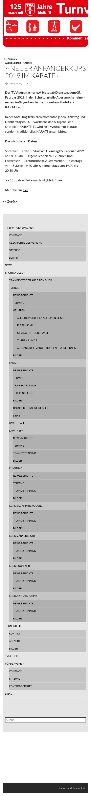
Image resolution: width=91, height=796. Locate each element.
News (8, 265)
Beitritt (14, 257)
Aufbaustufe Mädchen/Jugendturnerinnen (46, 348)
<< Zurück (10, 59)
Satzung (14, 250)
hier (25, 190)
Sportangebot (15, 272)
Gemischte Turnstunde (33, 333)
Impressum (65, 787)
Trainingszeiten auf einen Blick (30, 280)
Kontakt (14, 633)
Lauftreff (16, 430)
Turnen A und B (27, 340)
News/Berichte (23, 295)
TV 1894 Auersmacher (19, 227)
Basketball (17, 423)
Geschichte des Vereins (25, 242)
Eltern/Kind (25, 325)
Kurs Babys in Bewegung (26, 505)
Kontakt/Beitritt (20, 686)
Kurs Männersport (22, 536)
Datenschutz (79, 787)
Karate (27, 62)
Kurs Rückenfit (19, 566)
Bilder (17, 355)
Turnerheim (13, 626)
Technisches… (23, 393)
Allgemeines (13, 62)
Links (16, 415)
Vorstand (15, 235)
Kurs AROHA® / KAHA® (23, 596)
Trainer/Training (24, 385)
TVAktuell (12, 656)
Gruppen (19, 310)
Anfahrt (14, 641)
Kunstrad (15, 468)
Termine (18, 302)
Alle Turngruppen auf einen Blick (40, 318)
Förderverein (14, 663)
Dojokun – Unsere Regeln (30, 408)
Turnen (14, 287)
